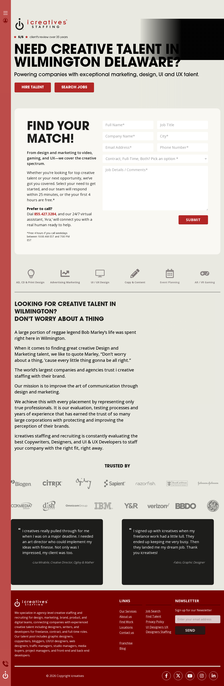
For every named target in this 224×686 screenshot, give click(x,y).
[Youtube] (190, 675)
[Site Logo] (41, 23)
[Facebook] (166, 675)
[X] (178, 675)
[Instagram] (201, 675)
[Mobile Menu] (5, 13)
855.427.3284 (45, 213)
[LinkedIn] (213, 675)
